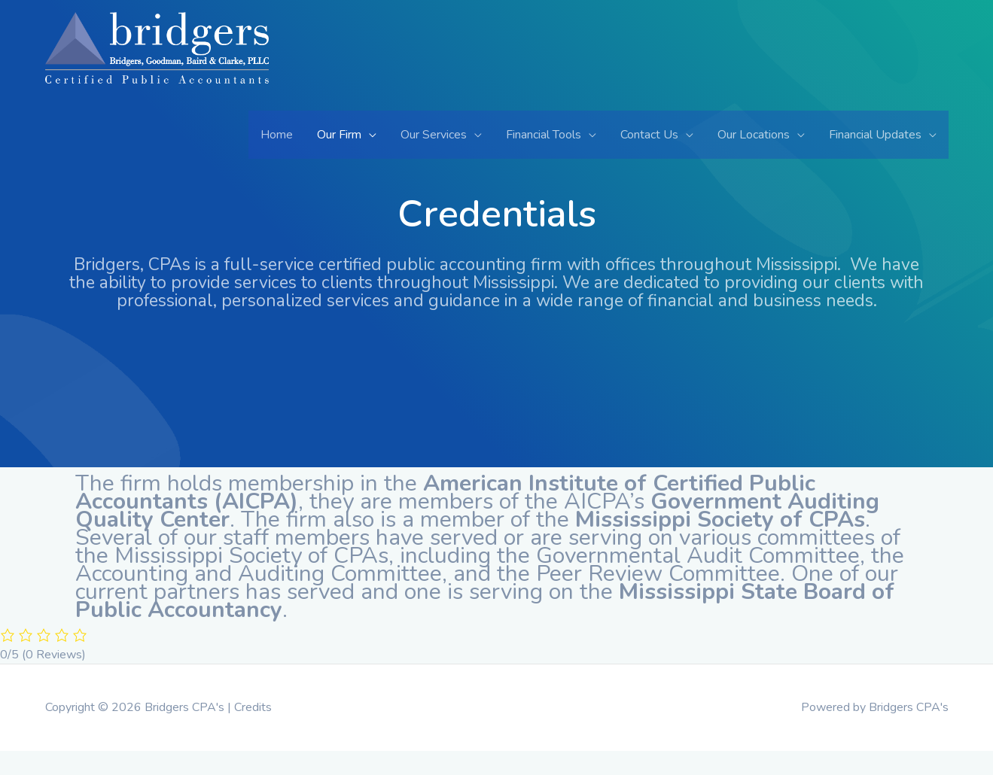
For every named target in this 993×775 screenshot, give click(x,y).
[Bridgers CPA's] (157, 60)
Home (276, 134)
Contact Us (649, 134)
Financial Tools (543, 134)
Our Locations (753, 134)
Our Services (434, 134)
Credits (253, 707)
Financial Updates (875, 134)
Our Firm (339, 134)
